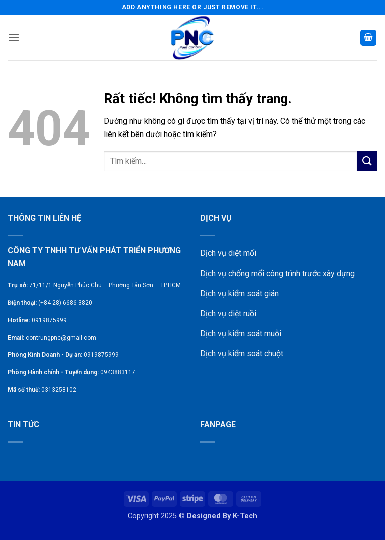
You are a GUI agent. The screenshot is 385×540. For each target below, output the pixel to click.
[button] (14, 37)
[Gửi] (367, 161)
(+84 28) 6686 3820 (65, 302)
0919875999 (49, 320)
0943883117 (117, 372)
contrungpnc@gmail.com (61, 337)
